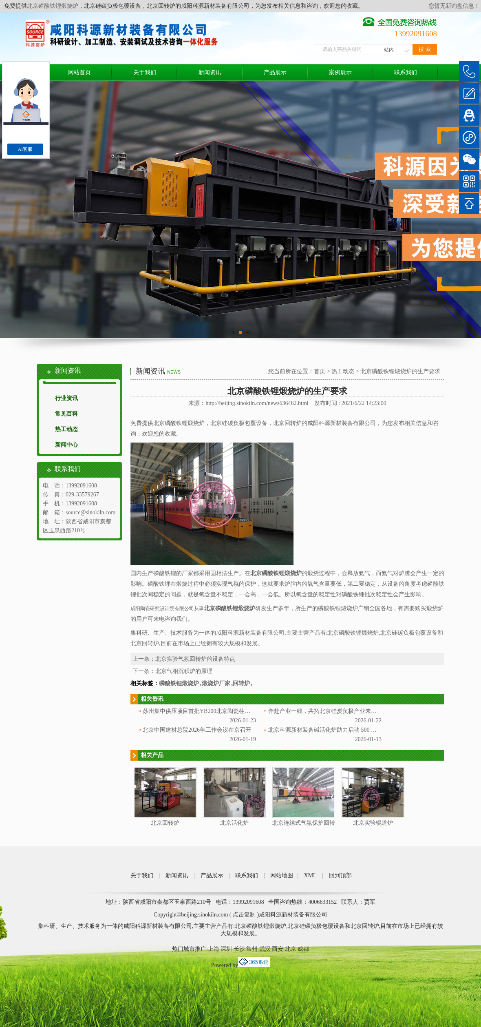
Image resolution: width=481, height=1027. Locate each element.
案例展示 (340, 72)
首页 (319, 371)
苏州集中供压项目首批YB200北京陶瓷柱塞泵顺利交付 (211, 711)
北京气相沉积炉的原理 (183, 671)
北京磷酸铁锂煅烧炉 (52, 6)
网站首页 (79, 72)
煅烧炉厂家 (216, 683)
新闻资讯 (210, 72)
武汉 (265, 949)
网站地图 (281, 875)
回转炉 (241, 683)
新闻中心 (66, 445)
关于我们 (144, 72)
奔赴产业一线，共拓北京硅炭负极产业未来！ (325, 711)
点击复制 (244, 915)
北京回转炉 (165, 823)
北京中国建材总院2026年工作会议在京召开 (197, 730)
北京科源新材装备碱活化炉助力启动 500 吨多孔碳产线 (336, 730)
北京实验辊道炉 (373, 823)
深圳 (226, 949)
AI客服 (25, 149)
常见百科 (66, 414)
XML (310, 875)
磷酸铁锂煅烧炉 (179, 683)
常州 (252, 949)
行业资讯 (66, 398)
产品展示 (275, 72)
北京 (290, 949)
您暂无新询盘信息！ (454, 6)
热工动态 (66, 429)
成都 (303, 949)
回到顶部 (340, 875)
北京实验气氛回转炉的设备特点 (195, 659)
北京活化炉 (234, 823)
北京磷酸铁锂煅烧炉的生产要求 (400, 371)
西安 (277, 949)
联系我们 (405, 72)
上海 (213, 949)
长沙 (239, 949)
